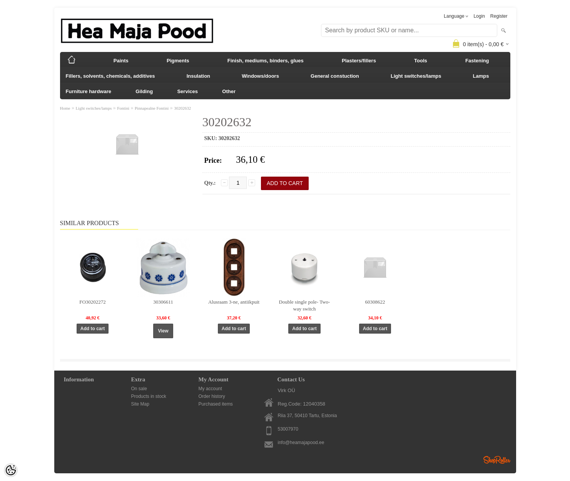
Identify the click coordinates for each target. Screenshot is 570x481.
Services (187, 91)
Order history (212, 396)
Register (499, 16)
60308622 (375, 302)
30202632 (182, 108)
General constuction (335, 76)
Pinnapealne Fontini (152, 108)
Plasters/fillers (359, 60)
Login (479, 16)
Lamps (481, 76)
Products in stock (148, 396)
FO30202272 (92, 302)
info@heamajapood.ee (301, 442)
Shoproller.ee (496, 460)
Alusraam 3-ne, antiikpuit (233, 302)
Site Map (140, 404)
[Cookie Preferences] (11, 470)
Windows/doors (260, 76)
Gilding (144, 91)
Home (65, 108)
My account (210, 388)
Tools (420, 60)
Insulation (198, 76)
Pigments (178, 60)
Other (229, 91)
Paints (121, 60)
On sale (139, 388)
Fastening (477, 60)
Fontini (123, 108)
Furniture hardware (88, 91)
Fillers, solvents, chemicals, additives (110, 76)
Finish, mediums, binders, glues (265, 60)
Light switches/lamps (416, 76)
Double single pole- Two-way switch (304, 305)
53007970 (288, 429)
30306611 (163, 302)
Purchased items (216, 404)
